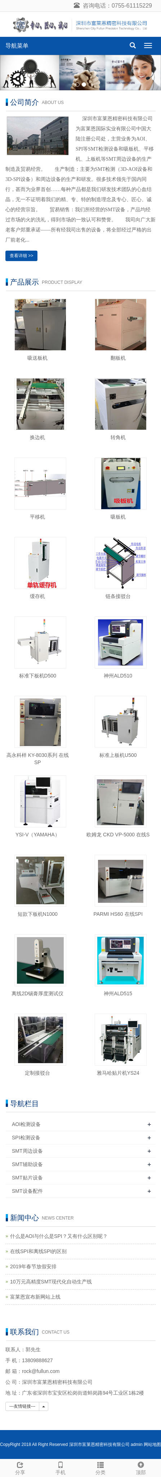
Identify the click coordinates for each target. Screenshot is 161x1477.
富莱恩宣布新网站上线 (35, 1297)
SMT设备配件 (27, 1191)
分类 (101, 1467)
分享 (20, 1467)
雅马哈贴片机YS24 (118, 1073)
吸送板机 (37, 358)
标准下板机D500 (37, 676)
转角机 (118, 437)
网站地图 (152, 1444)
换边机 (37, 437)
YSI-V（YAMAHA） (37, 834)
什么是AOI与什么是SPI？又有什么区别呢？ (59, 1236)
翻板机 (118, 358)
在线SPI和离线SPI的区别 (38, 1251)
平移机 (37, 517)
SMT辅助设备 (27, 1164)
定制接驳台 (37, 1073)
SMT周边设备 (27, 1151)
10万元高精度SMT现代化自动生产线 (51, 1282)
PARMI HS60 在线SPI (118, 914)
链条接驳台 (118, 596)
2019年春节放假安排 (33, 1266)
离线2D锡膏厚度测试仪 (37, 993)
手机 (60, 1467)
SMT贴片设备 (27, 1178)
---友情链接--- (22, 1406)
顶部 (141, 1467)
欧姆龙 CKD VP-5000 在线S (117, 834)
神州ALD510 (118, 676)
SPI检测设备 (26, 1137)
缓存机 (37, 596)
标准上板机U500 (118, 755)
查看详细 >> (21, 255)
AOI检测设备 (26, 1124)
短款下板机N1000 (38, 914)
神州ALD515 (118, 993)
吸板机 (118, 517)
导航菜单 (16, 46)
